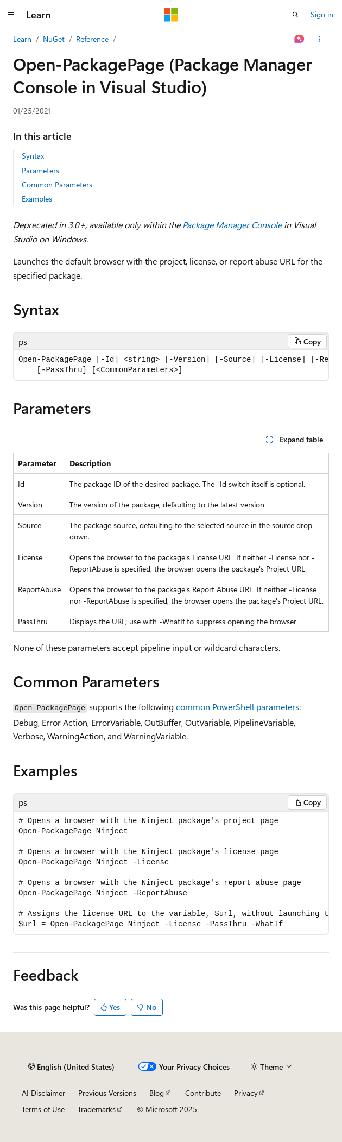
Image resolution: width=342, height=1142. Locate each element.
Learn (22, 39)
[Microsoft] (171, 15)
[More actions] (319, 39)
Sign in (322, 14)
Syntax (33, 155)
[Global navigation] (11, 14)
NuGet (54, 39)
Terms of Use (43, 1109)
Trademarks (97, 1109)
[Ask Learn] (299, 39)
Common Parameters (57, 184)
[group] (171, 365)
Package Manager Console (232, 224)
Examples (37, 198)
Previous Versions (107, 1093)
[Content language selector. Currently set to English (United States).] (71, 1067)
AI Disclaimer (43, 1093)
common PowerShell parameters (237, 706)
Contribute (203, 1093)
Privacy (246, 1093)
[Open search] (295, 14)
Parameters (40, 170)
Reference (92, 39)
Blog (156, 1093)
